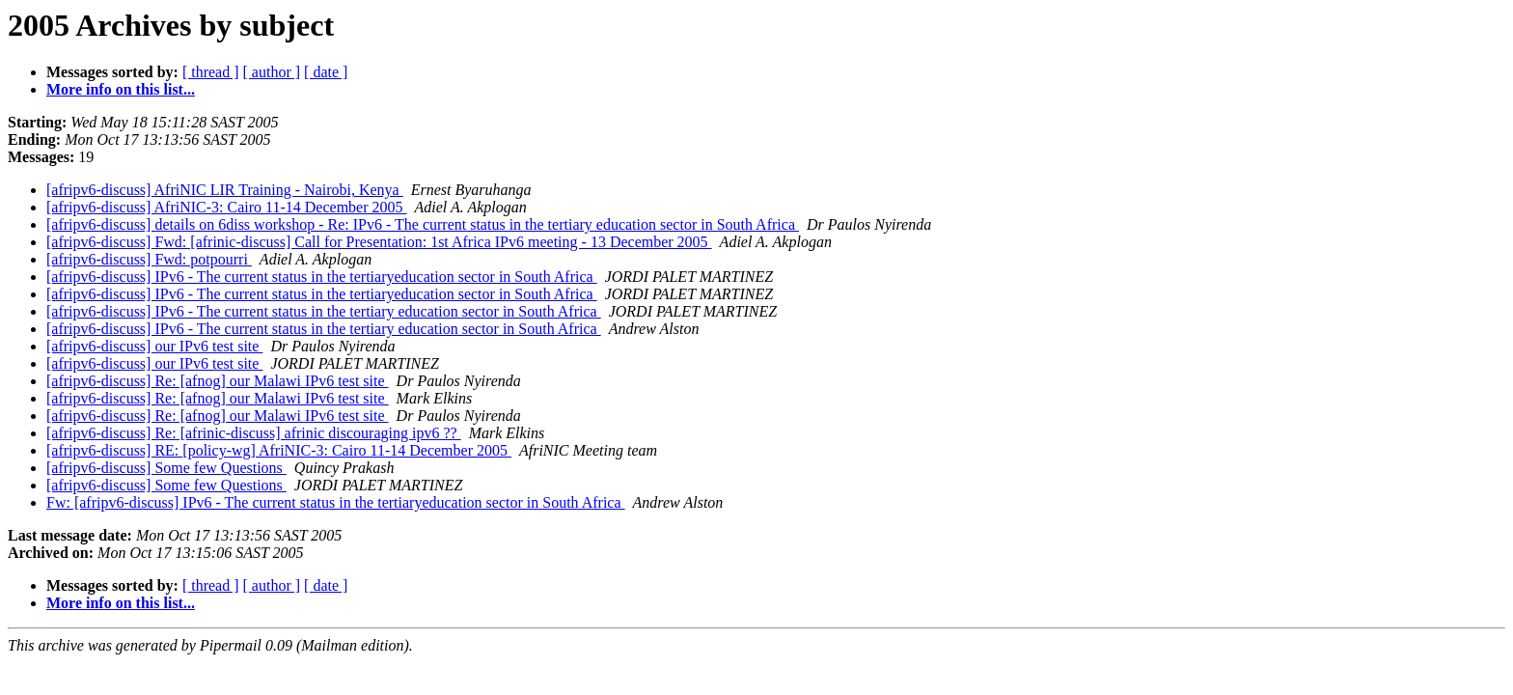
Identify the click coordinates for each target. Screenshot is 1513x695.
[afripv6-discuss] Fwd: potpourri (149, 259)
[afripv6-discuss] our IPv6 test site (154, 346)
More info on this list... (120, 89)
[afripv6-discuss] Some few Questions (166, 467)
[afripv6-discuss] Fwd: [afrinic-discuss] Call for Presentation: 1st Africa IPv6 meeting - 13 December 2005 (379, 242)
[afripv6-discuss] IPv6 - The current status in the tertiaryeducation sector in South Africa (321, 276)
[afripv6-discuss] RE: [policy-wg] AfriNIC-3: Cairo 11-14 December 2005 (278, 450)
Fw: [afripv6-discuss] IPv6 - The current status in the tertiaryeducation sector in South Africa (335, 502)
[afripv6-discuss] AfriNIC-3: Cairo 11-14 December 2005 (226, 207)
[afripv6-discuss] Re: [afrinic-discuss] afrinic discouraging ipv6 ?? (253, 433)
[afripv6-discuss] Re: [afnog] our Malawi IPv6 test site (217, 381)
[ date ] (325, 72)
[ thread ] (210, 72)
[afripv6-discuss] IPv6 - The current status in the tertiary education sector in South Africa (323, 311)
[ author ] (272, 72)
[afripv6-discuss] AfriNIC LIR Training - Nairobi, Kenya (224, 189)
